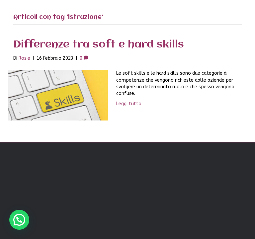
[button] (19, 220)
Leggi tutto (128, 104)
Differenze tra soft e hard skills (98, 44)
